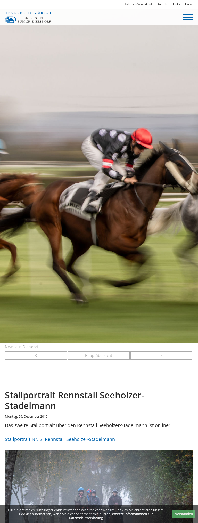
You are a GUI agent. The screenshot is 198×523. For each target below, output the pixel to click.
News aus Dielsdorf (21, 346)
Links (176, 4)
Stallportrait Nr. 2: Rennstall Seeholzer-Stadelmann (60, 439)
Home (189, 4)
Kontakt (162, 4)
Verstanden (184, 514)
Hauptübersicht (98, 355)
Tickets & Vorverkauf (138, 4)
